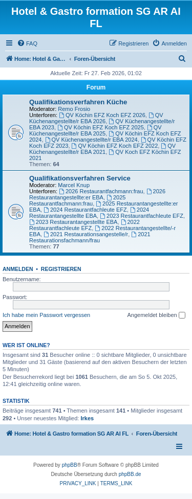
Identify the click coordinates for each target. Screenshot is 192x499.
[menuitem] (27, 43)
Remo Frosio (74, 109)
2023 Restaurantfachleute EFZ (141, 216)
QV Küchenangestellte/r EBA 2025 (95, 130)
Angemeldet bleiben (156, 315)
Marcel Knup (74, 185)
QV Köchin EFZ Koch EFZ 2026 (102, 115)
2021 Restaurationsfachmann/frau (90, 237)
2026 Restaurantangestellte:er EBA (97, 194)
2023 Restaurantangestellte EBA (73, 222)
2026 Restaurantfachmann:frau (101, 191)
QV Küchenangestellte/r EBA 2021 (102, 149)
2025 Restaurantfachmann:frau (77, 200)
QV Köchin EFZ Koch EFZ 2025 (100, 127)
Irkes (87, 418)
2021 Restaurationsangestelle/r (86, 234)
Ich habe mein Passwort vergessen (46, 315)
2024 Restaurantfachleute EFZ (85, 210)
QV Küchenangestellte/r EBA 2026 (96, 118)
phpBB (69, 465)
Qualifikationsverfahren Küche (78, 102)
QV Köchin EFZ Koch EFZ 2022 (115, 146)
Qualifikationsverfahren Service (80, 178)
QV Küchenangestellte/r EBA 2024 (91, 140)
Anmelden (18, 269)
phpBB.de (130, 474)
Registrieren (61, 269)
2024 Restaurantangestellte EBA (89, 213)
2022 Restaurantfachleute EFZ (84, 225)
